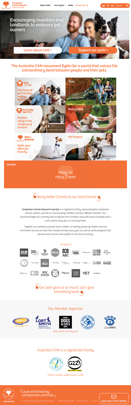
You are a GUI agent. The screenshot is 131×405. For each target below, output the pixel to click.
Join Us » (94, 401)
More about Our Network (65, 331)
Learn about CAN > (38, 49)
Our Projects (60, 5)
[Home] (14, 5)
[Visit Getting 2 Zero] (75, 363)
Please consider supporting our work (65, 374)
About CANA (46, 5)
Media (70, 5)
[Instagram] (112, 5)
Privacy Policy (83, 401)
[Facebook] (108, 5)
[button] (114, 398)
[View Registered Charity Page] (56, 364)
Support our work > (93, 49)
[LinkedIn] (103, 5)
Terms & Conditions (66, 401)
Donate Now (81, 5)
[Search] (128, 5)
